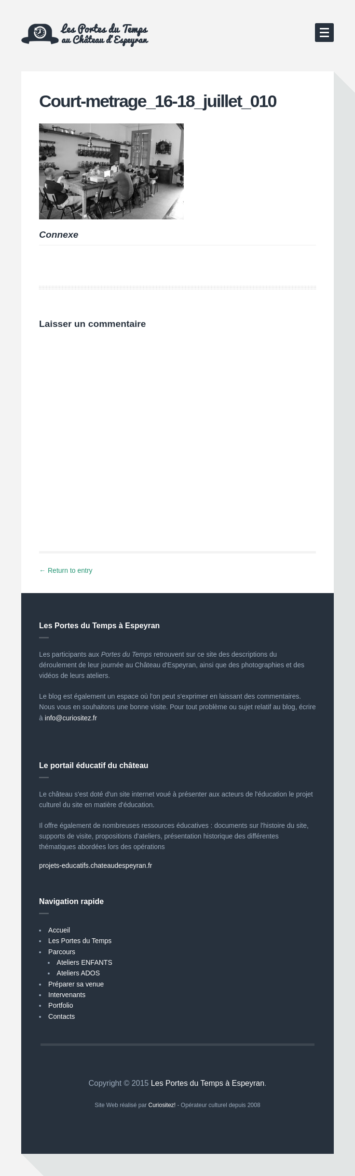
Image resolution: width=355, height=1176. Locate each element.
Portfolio (60, 1005)
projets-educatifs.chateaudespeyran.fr (95, 865)
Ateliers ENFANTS (84, 962)
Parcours (61, 952)
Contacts (61, 1016)
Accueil (59, 930)
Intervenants (66, 995)
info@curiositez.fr (71, 718)
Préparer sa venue (76, 984)
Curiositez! (162, 1105)
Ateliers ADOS (78, 973)
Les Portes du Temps (79, 941)
